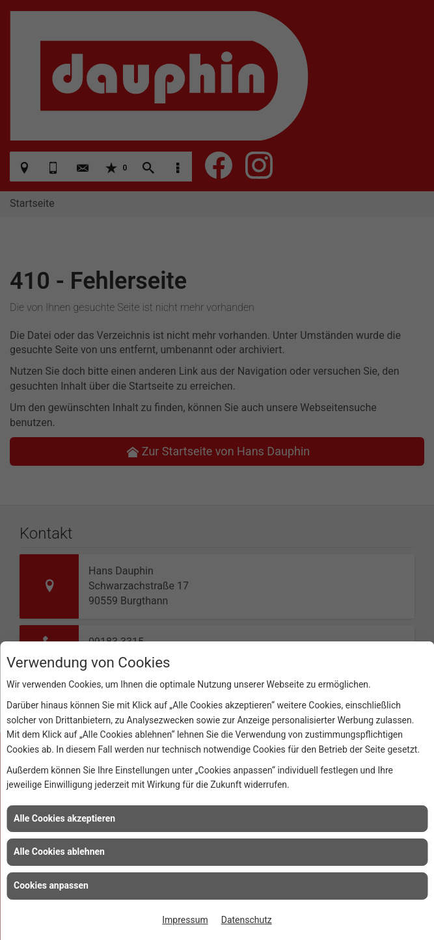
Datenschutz (246, 920)
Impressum (185, 920)
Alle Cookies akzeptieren (64, 818)
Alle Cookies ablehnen (59, 851)
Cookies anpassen (51, 885)
